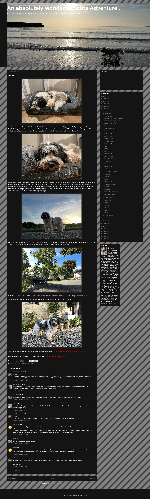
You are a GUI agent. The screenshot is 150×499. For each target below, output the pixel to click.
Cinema (106, 146)
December (108, 111)
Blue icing (107, 189)
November (108, 113)
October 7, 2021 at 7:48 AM (20, 399)
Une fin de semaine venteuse (112, 192)
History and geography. (111, 123)
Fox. (105, 164)
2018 (104, 226)
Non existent (108, 181)
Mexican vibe (108, 133)
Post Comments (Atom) (55, 483)
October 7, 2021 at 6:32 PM (20, 454)
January (107, 218)
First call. (107, 186)
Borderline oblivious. (110, 159)
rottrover (15, 458)
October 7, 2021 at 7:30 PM (20, 466)
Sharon (15, 447)
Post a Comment (15, 470)
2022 (104, 106)
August (107, 200)
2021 (104, 108)
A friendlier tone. (109, 169)
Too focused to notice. (110, 171)
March (107, 212)
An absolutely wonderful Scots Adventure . (63, 8)
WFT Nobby (16, 394)
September (108, 197)
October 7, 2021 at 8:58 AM (20, 421)
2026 (104, 96)
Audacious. (107, 176)
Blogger (85, 495)
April (106, 210)
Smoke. (106, 179)
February (107, 215)
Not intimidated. (108, 156)
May (106, 207)
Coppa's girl (16, 424)
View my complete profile (108, 303)
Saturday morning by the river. (113, 121)
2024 (104, 101)
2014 (104, 236)
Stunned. (107, 148)
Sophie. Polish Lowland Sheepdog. (23, 363)
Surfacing (107, 151)
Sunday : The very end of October (114, 118)
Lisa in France (17, 384)
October (107, 116)
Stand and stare (109, 154)
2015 (104, 233)
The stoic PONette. (109, 184)
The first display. (109, 141)
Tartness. (107, 174)
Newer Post (12, 479)
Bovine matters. (108, 138)
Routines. (107, 126)
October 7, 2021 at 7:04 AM (20, 380)
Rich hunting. (108, 166)
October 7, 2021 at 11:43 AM (21, 435)
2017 (104, 228)
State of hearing (109, 128)
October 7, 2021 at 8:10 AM (20, 410)
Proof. (106, 131)
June (106, 205)
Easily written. (108, 143)
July (106, 202)
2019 (104, 223)
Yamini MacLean (18, 372)
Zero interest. (108, 136)
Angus (15, 403)
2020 (104, 221)
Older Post (91, 479)
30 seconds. (107, 161)
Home (52, 479)
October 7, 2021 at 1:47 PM (20, 443)
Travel (14, 438)
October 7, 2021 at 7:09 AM (20, 391)
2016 (104, 231)
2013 (104, 238)
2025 (104, 98)
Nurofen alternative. (110, 194)
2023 (104, 103)
